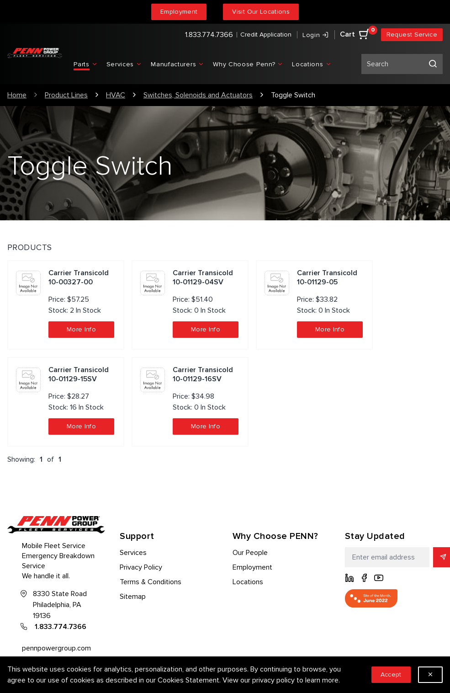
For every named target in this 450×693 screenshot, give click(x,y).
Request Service (411, 34)
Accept (391, 674)
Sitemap (133, 596)
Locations (248, 581)
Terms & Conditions (150, 581)
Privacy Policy (141, 567)
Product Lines (66, 95)
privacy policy (273, 680)
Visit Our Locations (261, 12)
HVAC (115, 95)
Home (16, 95)
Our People (250, 552)
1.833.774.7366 (209, 34)
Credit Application (265, 34)
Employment (179, 12)
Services (133, 552)
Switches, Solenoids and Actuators (198, 95)
